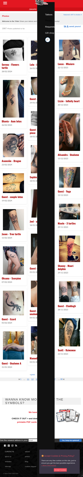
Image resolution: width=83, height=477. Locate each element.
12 (32, 379)
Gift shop (49, 33)
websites (8, 461)
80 (62, 379)
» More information (48, 465)
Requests (50, 26)
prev (32, 374)
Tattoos (48, 14)
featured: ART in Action (73, 15)
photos (27, 456)
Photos (48, 20)
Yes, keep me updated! (70, 440)
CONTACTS (9, 451)
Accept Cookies (60, 470)
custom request (30, 466)
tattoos (27, 451)
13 (37, 379)
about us (8, 456)
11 (28, 379)
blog (26, 461)
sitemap (8, 466)
